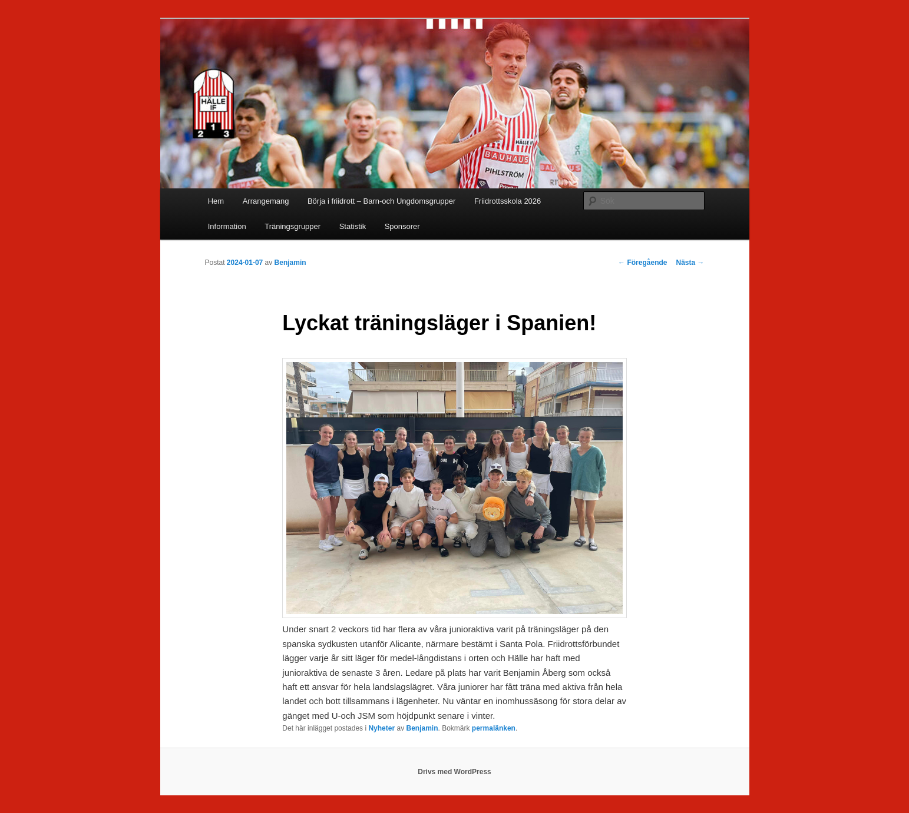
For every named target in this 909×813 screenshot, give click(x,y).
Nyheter (381, 728)
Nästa (690, 262)
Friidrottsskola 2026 (507, 201)
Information (227, 226)
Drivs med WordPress (454, 772)
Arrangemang (266, 201)
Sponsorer (402, 226)
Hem (216, 201)
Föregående (642, 262)
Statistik (352, 226)
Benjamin (290, 262)
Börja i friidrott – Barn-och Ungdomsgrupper (381, 201)
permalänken (493, 728)
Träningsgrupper (292, 226)
